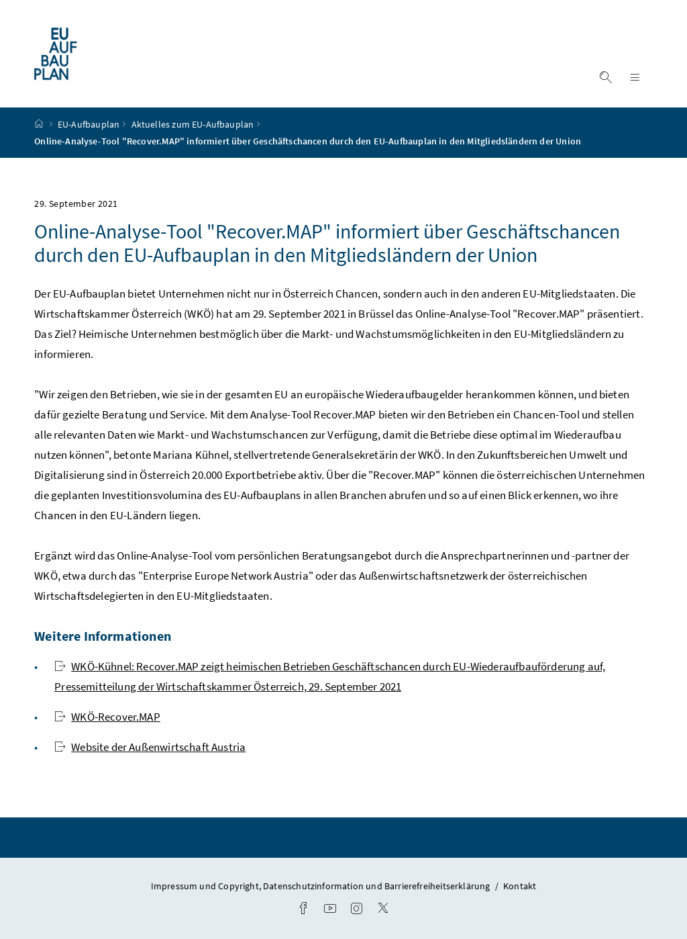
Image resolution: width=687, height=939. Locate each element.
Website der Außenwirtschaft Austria (150, 747)
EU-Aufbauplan (88, 124)
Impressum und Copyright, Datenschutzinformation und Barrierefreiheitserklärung (321, 886)
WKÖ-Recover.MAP (107, 716)
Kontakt (519, 886)
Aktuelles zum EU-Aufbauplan (192, 124)
